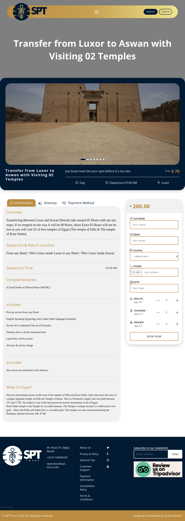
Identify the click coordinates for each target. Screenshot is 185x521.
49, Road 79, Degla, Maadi (58, 449)
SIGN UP (150, 11)
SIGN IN (165, 11)
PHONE (135, 266)
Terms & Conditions (86, 497)
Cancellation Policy (87, 487)
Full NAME (137, 218)
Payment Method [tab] (78, 203)
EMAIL (135, 234)
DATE (134, 282)
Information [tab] (21, 203)
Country (136, 250)
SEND (175, 454)
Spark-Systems (173, 515)
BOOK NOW (154, 336)
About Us (85, 447)
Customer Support (86, 468)
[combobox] (136, 272)
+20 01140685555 (57, 457)
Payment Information (87, 478)
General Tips (87, 460)
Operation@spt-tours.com (56, 465)
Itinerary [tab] (47, 203)
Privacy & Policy (89, 454)
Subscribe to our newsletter (151, 448)
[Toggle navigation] (97, 11)
